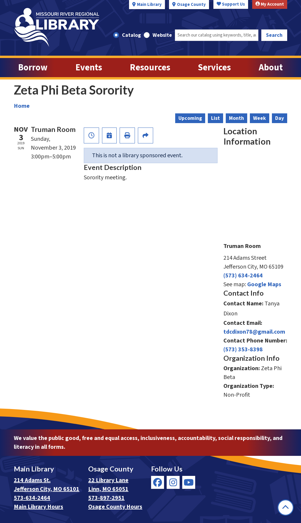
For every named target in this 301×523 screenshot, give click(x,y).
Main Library (149, 4)
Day (279, 118)
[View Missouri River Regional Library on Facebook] (157, 482)
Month (236, 118)
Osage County (191, 4)
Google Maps (264, 284)
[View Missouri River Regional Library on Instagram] (173, 482)
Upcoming (190, 118)
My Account (269, 4)
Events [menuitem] (89, 67)
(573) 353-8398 (243, 349)
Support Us (231, 4)
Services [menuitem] (214, 67)
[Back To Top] (285, 507)
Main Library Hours (38, 507)
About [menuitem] (271, 67)
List (215, 118)
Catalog (131, 35)
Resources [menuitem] (150, 67)
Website (162, 35)
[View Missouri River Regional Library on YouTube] (188, 482)
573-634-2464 (32, 498)
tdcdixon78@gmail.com (254, 332)
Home (22, 106)
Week (259, 118)
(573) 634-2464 (243, 276)
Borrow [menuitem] (33, 67)
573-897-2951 (106, 498)
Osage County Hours (115, 507)
